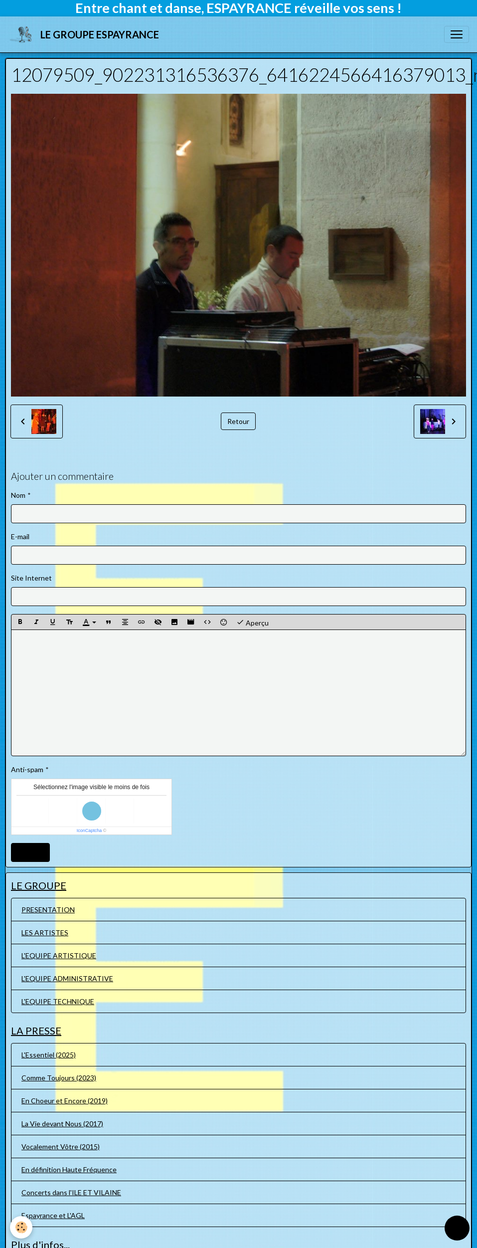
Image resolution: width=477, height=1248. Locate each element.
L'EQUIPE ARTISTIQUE (58, 955)
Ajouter (30, 852)
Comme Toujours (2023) (58, 1077)
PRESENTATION (48, 909)
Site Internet (31, 578)
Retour (238, 421)
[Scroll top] (457, 1228)
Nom (18, 495)
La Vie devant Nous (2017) (62, 1123)
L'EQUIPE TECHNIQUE (57, 1001)
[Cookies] (21, 1227)
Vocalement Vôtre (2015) (60, 1146)
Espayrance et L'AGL (53, 1215)
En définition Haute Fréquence (69, 1169)
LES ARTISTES (44, 932)
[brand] (85, 34)
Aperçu (252, 622)
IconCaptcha (89, 830)
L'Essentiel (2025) (48, 1054)
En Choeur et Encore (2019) (64, 1100)
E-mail (20, 536)
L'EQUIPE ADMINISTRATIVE (67, 978)
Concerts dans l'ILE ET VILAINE (71, 1192)
